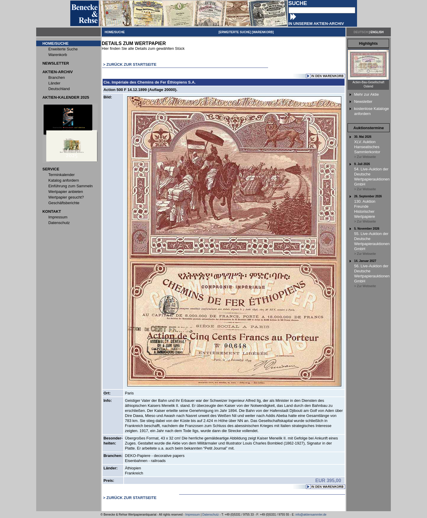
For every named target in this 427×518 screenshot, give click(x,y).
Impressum (192, 514)
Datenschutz (210, 514)
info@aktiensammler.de (310, 514)
